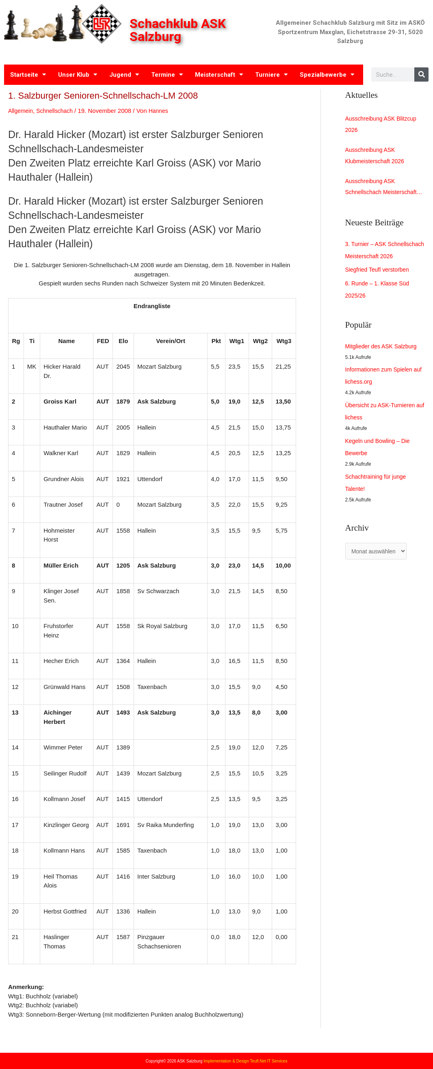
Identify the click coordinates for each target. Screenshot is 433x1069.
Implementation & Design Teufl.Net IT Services (245, 1061)
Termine (167, 74)
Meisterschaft (219, 74)
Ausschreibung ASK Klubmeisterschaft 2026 (377, 158)
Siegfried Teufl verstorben (379, 287)
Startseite (28, 74)
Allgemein (21, 110)
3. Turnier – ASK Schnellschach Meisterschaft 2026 (383, 261)
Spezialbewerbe (327, 74)
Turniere (271, 74)
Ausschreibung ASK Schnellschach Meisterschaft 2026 (383, 192)
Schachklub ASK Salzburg (178, 30)
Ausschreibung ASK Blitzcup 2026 (383, 125)
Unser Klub (77, 74)
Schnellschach (58, 110)
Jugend (124, 74)
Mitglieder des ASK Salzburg (383, 363)
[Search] (421, 74)
